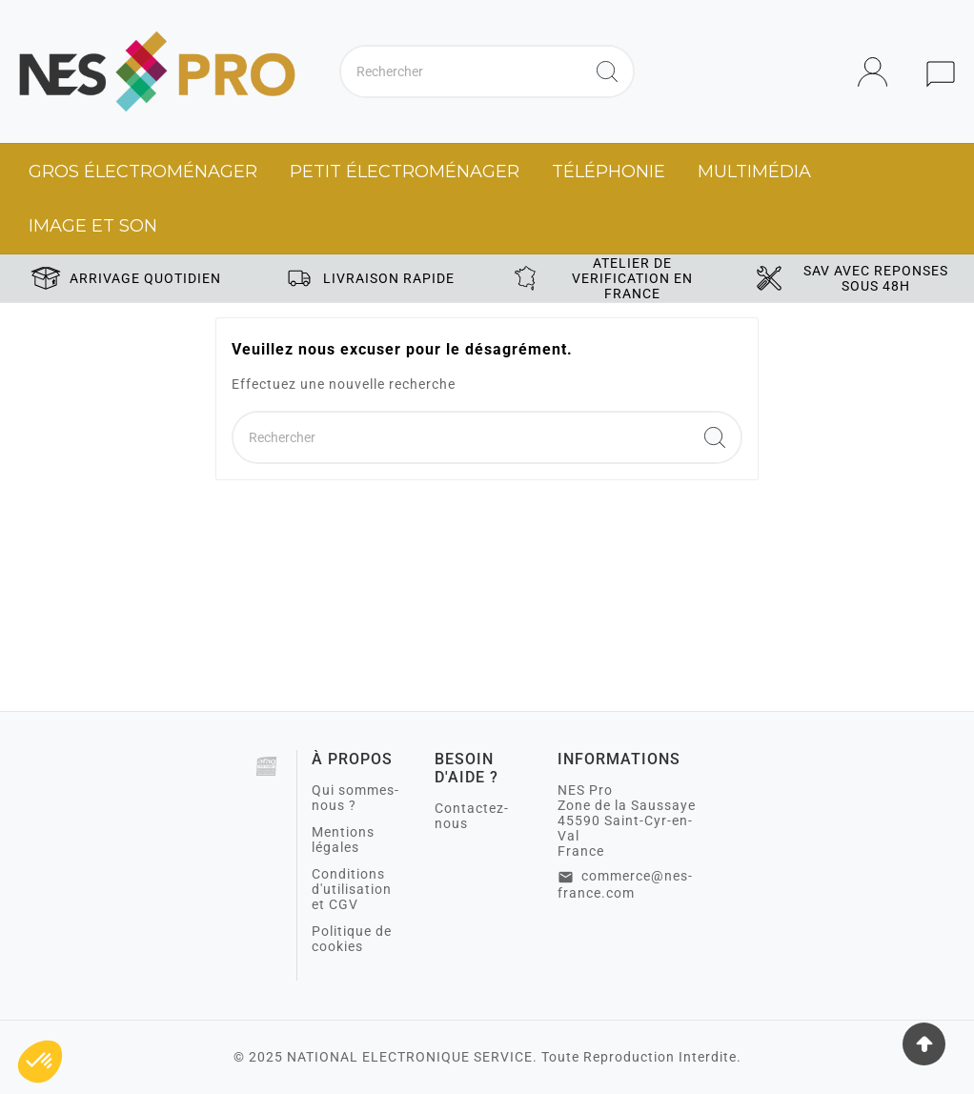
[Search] (607, 71)
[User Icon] (878, 72)
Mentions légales (343, 839)
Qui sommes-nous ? (355, 797)
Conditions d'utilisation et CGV (352, 889)
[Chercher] (461, 71)
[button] (40, 1061)
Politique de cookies (352, 938)
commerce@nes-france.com (625, 884)
